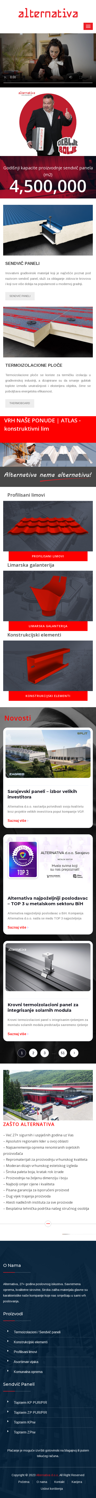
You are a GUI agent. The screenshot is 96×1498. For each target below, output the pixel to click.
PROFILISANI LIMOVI (48, 556)
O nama (42, 1482)
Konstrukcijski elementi (31, 1342)
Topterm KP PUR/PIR (30, 1402)
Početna (23, 1482)
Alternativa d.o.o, (47, 1475)
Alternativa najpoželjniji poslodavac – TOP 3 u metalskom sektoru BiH (48, 901)
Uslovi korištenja (52, 1488)
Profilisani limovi (25, 1352)
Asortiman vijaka (26, 1362)
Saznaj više (18, 820)
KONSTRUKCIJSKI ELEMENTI (48, 696)
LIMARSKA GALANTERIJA (48, 626)
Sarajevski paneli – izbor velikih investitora (42, 794)
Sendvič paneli (20, 296)
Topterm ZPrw (25, 1432)
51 (63, 1053)
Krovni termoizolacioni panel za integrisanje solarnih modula (43, 1007)
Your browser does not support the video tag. (48, 60)
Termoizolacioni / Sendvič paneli (37, 1332)
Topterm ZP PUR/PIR (30, 1412)
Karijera (77, 1482)
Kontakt (59, 1482)
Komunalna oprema (28, 1372)
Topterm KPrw (25, 1422)
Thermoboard (20, 403)
